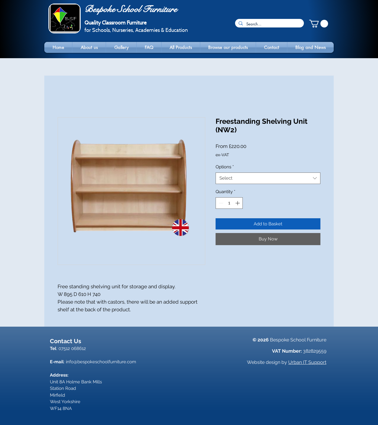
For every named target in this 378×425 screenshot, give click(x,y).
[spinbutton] (229, 203)
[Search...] (268, 24)
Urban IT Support (307, 362)
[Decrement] (220, 203)
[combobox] (268, 178)
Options (225, 167)
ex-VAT (222, 154)
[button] (318, 23)
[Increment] (238, 203)
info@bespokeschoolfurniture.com (101, 361)
